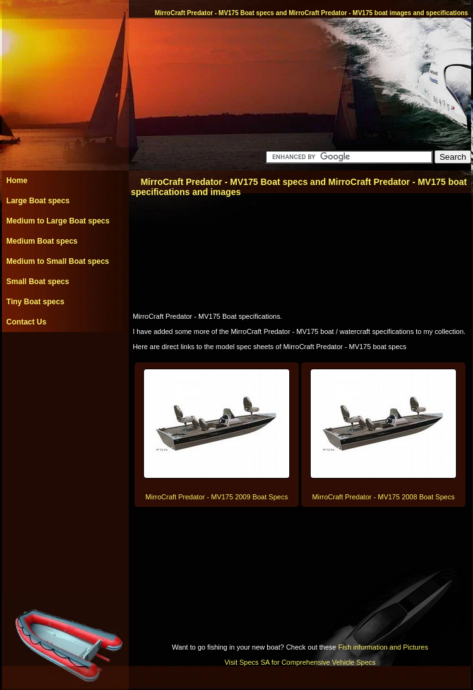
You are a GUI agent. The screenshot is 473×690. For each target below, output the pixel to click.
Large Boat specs (37, 200)
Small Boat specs (37, 281)
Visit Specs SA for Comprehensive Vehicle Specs (299, 662)
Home (16, 180)
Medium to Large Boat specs (57, 221)
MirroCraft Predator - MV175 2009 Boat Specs (216, 497)
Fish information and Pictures (383, 647)
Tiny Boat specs (35, 301)
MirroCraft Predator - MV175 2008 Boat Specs (383, 497)
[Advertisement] (65, 360)
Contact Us (26, 322)
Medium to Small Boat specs (57, 261)
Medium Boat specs (42, 241)
